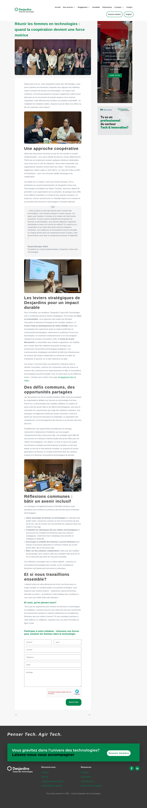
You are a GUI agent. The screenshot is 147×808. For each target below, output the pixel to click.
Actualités (96, 7)
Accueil (58, 7)
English (129, 14)
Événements (107, 7)
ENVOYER (73, 702)
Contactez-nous (87, 781)
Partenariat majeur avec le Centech (115, 46)
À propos (117, 7)
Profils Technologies (110, 63)
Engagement (82, 7)
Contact (129, 7)
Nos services (68, 7)
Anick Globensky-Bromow (113, 53)
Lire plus (115, 75)
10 (123, 97)
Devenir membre (114, 14)
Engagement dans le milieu (52, 781)
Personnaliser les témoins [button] (51, 786)
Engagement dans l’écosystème (114, 59)
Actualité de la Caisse (117, 56)
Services (44, 777)
